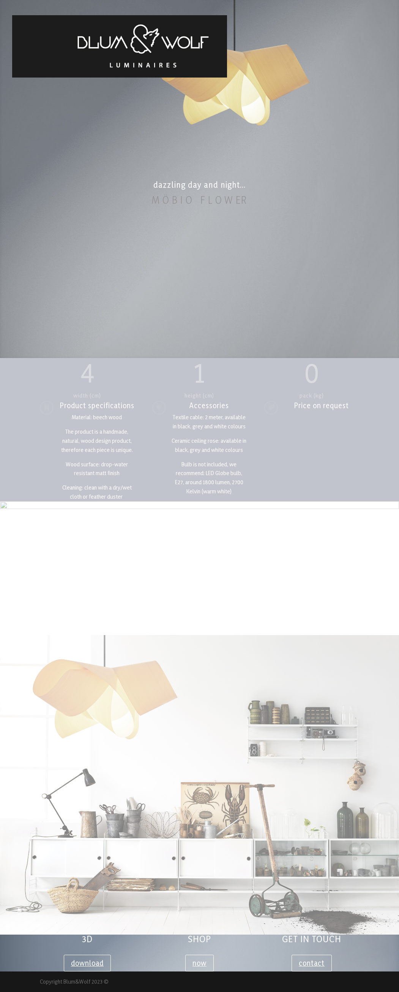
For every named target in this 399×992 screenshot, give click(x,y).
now (199, 963)
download (87, 963)
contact (312, 963)
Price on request (321, 405)
